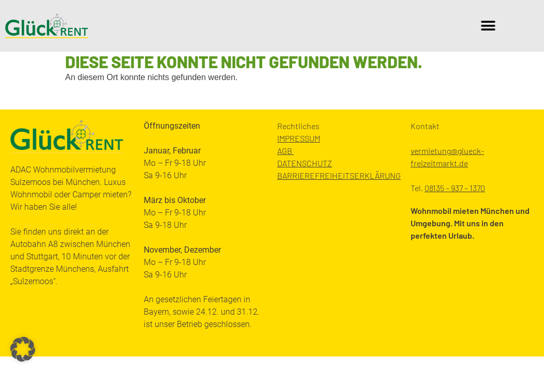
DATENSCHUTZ (304, 163)
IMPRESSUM (298, 138)
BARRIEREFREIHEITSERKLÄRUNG (339, 175)
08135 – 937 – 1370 (455, 188)
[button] (488, 26)
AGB (285, 151)
